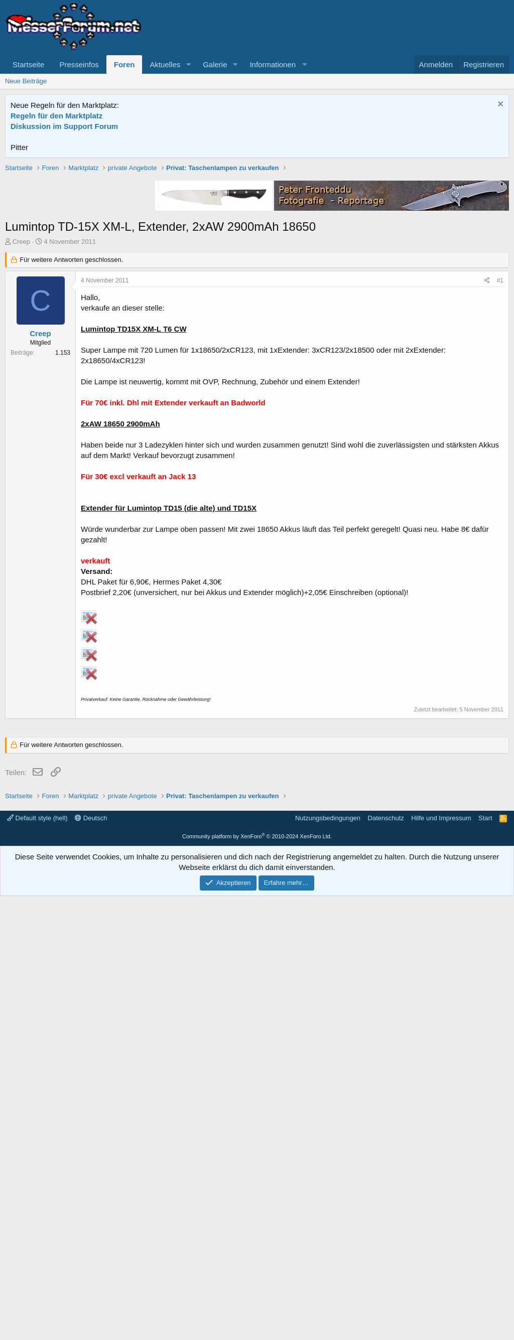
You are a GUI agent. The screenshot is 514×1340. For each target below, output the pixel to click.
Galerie (215, 64)
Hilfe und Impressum (441, 1262)
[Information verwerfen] (499, 105)
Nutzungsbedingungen (327, 1262)
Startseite (28, 64)
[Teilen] (487, 423)
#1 (500, 423)
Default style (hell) (37, 1262)
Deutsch (91, 1262)
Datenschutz (386, 1262)
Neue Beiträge (26, 81)
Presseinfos (78, 64)
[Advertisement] (257, 233)
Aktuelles (165, 64)
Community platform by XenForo (257, 1280)
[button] (188, 64)
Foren (124, 64)
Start (485, 1262)
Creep (21, 384)
